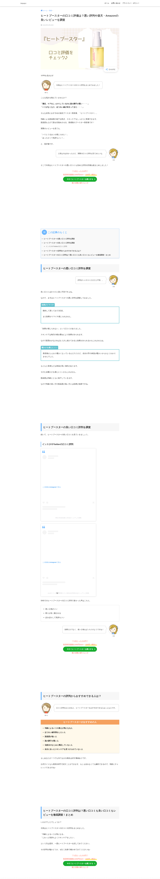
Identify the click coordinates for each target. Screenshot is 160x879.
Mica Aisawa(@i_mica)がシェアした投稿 (68, 518)
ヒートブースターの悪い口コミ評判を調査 (59, 239)
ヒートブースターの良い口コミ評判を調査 (59, 243)
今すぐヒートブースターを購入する (82, 179)
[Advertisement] (80, 208)
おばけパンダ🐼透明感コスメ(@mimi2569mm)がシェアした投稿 (68, 593)
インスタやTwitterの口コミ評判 (56, 247)
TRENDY (25, 3)
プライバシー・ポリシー (130, 3)
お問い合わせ (115, 3)
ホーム (106, 3)
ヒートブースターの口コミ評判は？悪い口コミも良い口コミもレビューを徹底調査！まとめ (77, 255)
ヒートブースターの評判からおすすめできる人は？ (62, 251)
